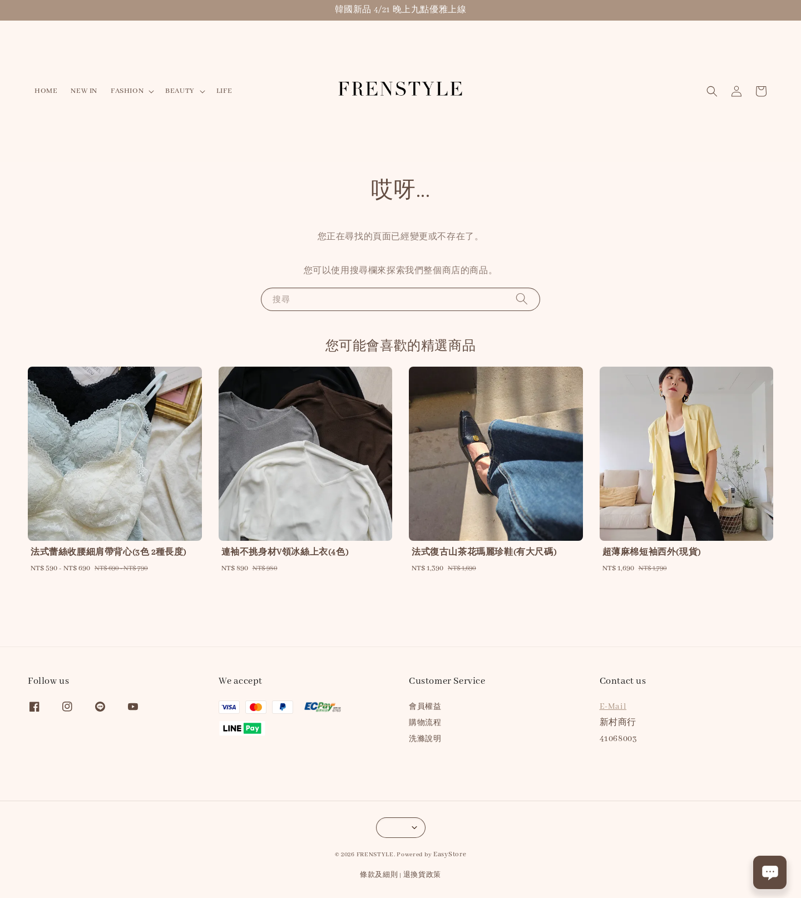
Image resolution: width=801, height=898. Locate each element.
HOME (45, 91)
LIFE (224, 91)
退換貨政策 (422, 875)
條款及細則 (379, 875)
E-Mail (613, 707)
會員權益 (425, 707)
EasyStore (449, 854)
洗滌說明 (425, 739)
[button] (712, 91)
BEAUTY (180, 91)
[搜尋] (522, 299)
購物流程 (425, 723)
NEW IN (84, 91)
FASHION (127, 91)
